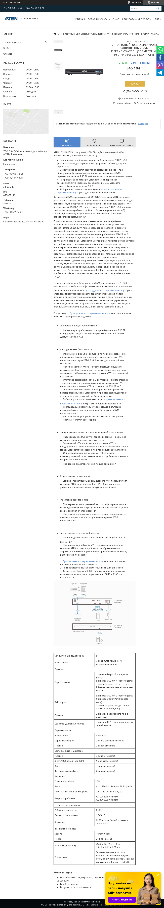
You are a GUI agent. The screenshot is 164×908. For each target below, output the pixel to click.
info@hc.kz (8, 187)
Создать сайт (7, 2)
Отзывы (7, 53)
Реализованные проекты (136, 19)
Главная (80, 19)
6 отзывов (136, 2)
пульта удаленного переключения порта (106, 290)
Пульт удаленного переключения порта (90, 313)
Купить (134, 83)
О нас (115, 19)
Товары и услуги (97, 19)
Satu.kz (96, 901)
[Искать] (157, 8)
